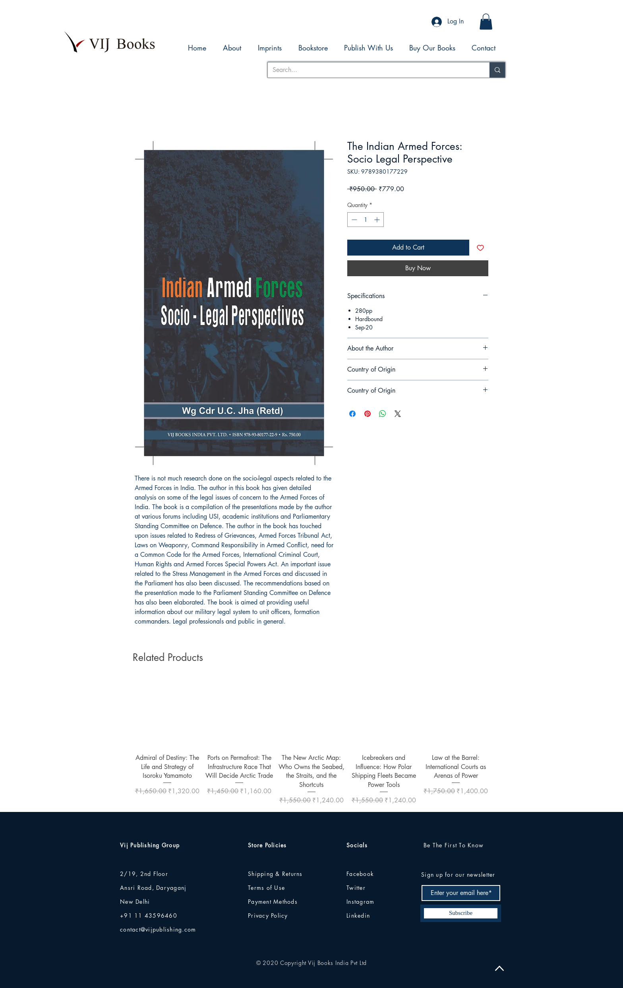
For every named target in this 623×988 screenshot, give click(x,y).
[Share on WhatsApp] (382, 413)
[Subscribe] (460, 913)
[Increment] (378, 220)
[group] (311, 742)
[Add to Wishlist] (480, 248)
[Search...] (373, 69)
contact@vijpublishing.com (158, 929)
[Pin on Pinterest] (367, 413)
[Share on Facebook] (352, 413)
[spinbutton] (365, 220)
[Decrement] (353, 220)
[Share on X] (397, 413)
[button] (486, 22)
